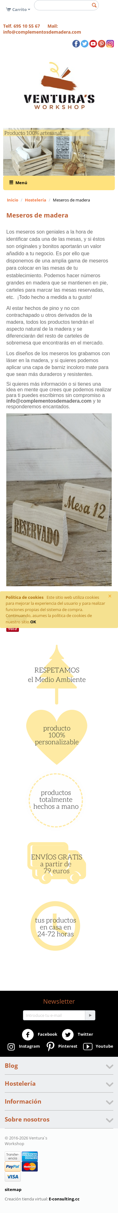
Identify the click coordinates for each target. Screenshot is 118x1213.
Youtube (97, 1047)
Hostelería (35, 200)
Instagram (22, 1047)
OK (33, 622)
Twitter (77, 1035)
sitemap (13, 1189)
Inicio (12, 200)
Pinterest (60, 1047)
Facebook (39, 1035)
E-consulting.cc (64, 1199)
